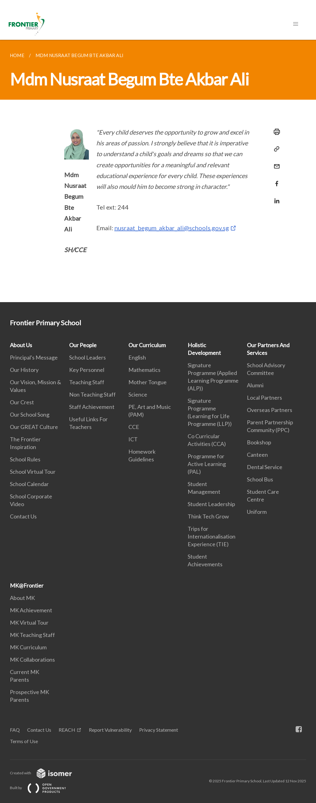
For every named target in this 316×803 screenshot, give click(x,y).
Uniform (257, 511)
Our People (83, 345)
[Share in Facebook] (275, 180)
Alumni (255, 385)
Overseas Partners (269, 409)
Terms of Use (24, 741)
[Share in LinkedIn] (275, 197)
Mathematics (144, 369)
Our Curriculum (147, 345)
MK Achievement (31, 610)
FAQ (15, 730)
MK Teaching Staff (32, 634)
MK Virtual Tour (29, 622)
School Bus (260, 479)
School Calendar (29, 484)
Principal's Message (34, 357)
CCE (133, 426)
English (137, 357)
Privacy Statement (158, 730)
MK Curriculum (28, 647)
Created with (46, 773)
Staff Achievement (91, 406)
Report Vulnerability (110, 730)
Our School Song (29, 414)
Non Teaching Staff (92, 394)
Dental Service (264, 467)
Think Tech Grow (208, 516)
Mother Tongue (147, 382)
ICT (133, 439)
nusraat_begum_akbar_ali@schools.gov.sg (171, 227)
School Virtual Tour (33, 471)
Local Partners (264, 397)
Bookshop (259, 442)
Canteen (257, 454)
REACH (67, 730)
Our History (24, 369)
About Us (21, 345)
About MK (22, 597)
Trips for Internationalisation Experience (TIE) (211, 536)
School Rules (25, 459)
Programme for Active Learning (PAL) (207, 464)
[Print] (275, 131)
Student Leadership (211, 504)
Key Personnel (86, 369)
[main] (158, 171)
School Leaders (87, 357)
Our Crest (22, 402)
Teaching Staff (86, 382)
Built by (43, 787)
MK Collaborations (32, 659)
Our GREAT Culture (34, 426)
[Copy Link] (275, 149)
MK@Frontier (27, 585)
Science (137, 394)
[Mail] (275, 162)
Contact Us (23, 516)
